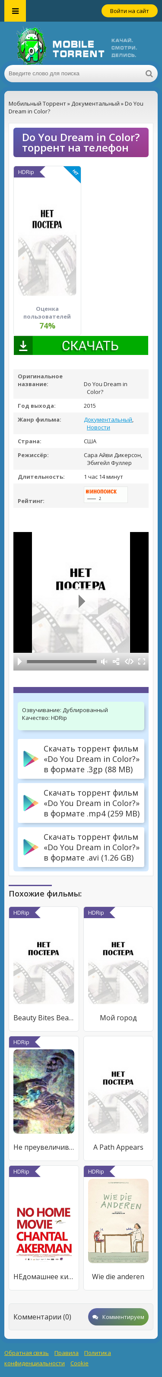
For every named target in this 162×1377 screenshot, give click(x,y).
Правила (66, 1353)
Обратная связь (26, 1353)
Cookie (79, 1363)
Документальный (108, 419)
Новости (98, 427)
